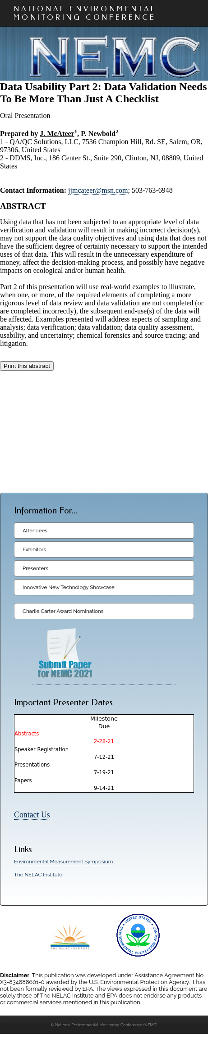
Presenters (35, 568)
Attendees (35, 530)
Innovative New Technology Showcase (69, 587)
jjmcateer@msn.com (98, 190)
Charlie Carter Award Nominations (63, 611)
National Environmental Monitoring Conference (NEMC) (106, 1025)
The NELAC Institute (38, 874)
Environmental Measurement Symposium (63, 861)
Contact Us (32, 814)
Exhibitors (34, 549)
